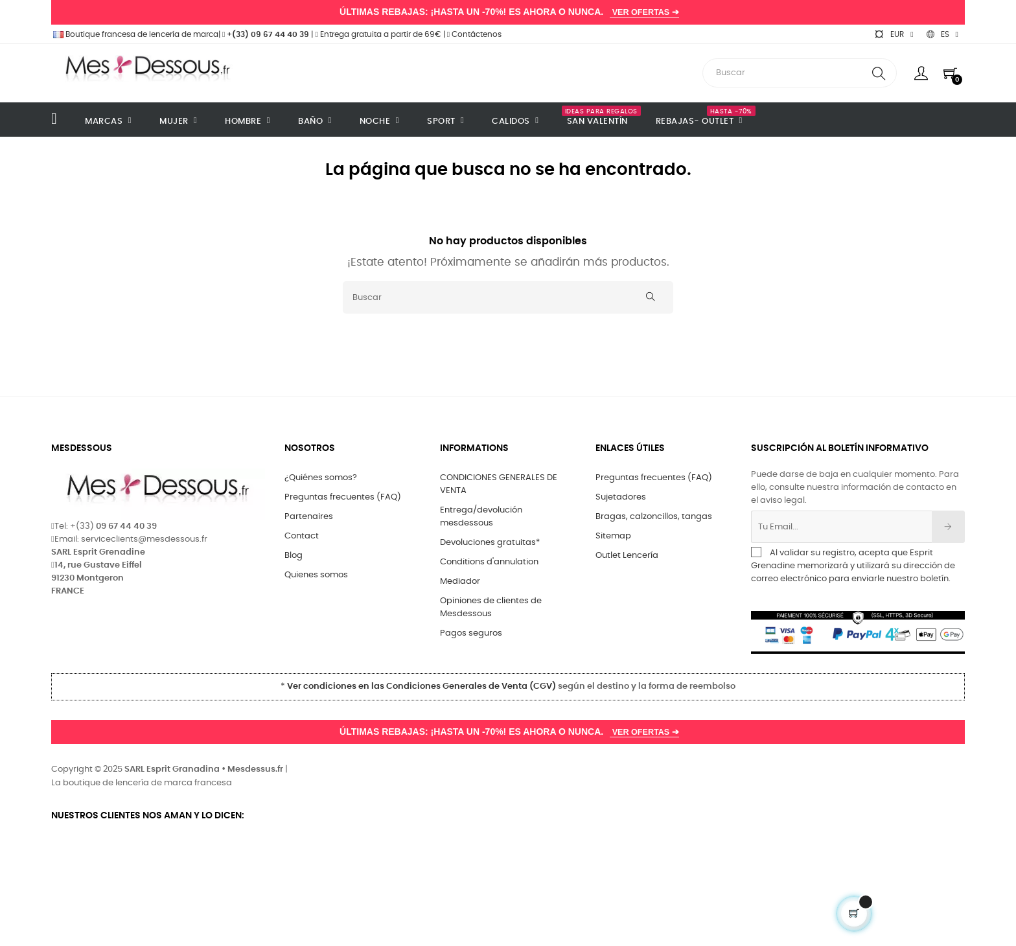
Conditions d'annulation (489, 562)
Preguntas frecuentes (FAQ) (342, 497)
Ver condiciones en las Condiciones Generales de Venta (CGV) (421, 686)
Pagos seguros (471, 633)
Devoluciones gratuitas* (490, 542)
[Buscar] (508, 297)
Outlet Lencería (626, 555)
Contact (301, 536)
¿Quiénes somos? (320, 478)
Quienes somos (316, 575)
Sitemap (613, 536)
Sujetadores (620, 497)
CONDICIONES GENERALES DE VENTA (498, 484)
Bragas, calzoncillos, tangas (653, 517)
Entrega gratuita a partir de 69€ (378, 34)
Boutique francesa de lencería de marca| (136, 34)
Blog (293, 555)
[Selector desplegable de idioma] (942, 34)
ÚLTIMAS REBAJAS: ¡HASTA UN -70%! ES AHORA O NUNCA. (508, 11)
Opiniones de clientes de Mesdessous (491, 607)
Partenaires (308, 517)
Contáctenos (474, 34)
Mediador (460, 581)
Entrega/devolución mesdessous (481, 516)
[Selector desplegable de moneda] (893, 34)
